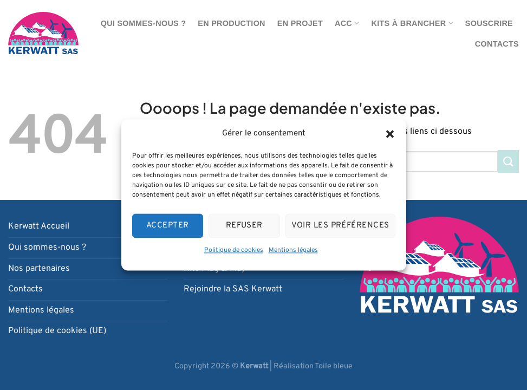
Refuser (244, 225)
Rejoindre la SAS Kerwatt (233, 289)
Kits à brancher (412, 23)
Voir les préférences (340, 225)
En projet (300, 23)
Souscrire (489, 23)
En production (231, 23)
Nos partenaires (39, 268)
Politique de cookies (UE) (57, 331)
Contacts (497, 44)
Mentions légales (293, 250)
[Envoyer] (508, 161)
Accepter (167, 225)
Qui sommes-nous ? (143, 23)
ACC (347, 23)
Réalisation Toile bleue (313, 366)
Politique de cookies (233, 250)
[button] (390, 133)
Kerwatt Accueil (38, 226)
